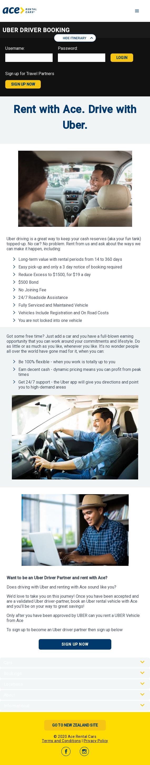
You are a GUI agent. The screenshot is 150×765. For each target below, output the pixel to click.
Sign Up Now (75, 644)
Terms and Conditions (61, 741)
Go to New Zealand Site (75, 725)
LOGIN (121, 58)
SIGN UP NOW (23, 84)
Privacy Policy (96, 741)
